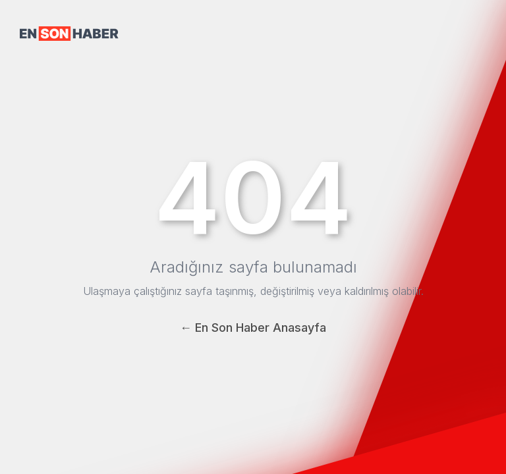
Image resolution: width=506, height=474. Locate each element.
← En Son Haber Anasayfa (253, 327)
